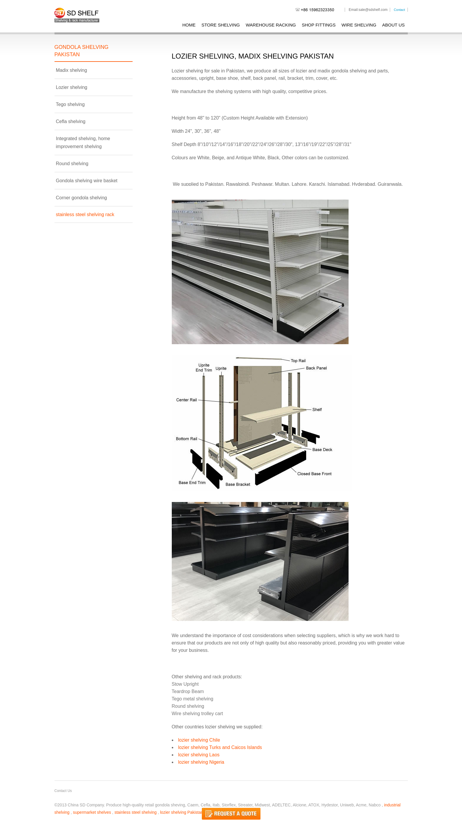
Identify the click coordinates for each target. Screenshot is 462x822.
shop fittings (319, 24)
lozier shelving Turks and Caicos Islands (220, 747)
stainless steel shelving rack (85, 214)
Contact (399, 9)
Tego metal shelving (192, 698)
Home (189, 24)
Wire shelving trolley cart (197, 713)
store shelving (221, 24)
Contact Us (63, 791)
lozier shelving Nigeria (201, 762)
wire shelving (358, 24)
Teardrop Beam (188, 691)
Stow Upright (185, 684)
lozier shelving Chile (199, 740)
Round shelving (188, 706)
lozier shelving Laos (199, 754)
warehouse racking (271, 24)
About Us (393, 24)
